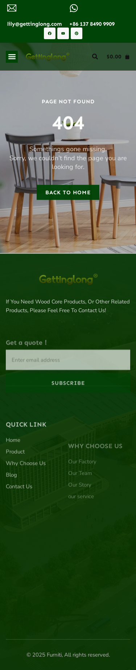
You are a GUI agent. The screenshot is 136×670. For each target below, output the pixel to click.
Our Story (79, 504)
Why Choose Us (26, 480)
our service (81, 515)
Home (13, 457)
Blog (11, 492)
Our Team (80, 492)
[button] (12, 57)
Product (15, 469)
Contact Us (19, 504)
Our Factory (82, 480)
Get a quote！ (27, 356)
